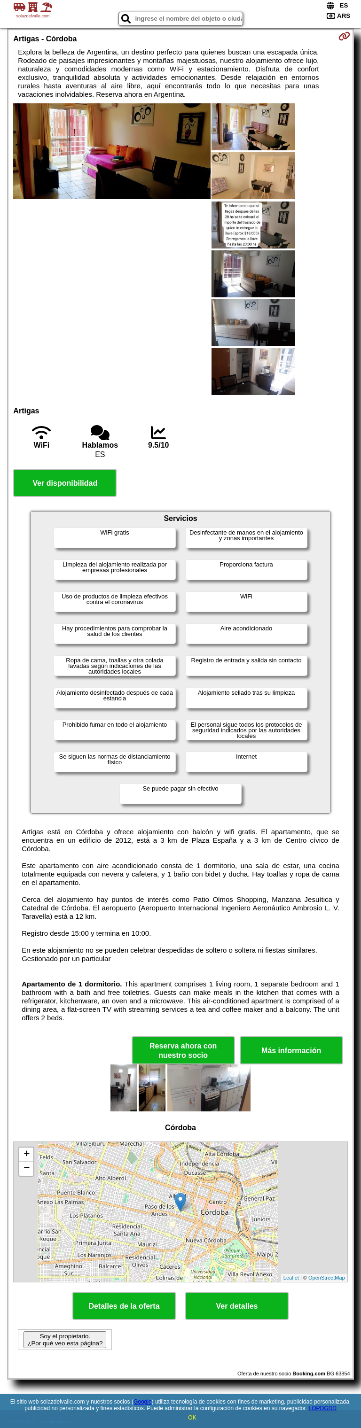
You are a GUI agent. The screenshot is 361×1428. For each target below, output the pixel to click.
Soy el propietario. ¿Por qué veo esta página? (64, 1340)
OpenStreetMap (326, 1278)
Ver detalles (237, 1306)
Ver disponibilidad (64, 483)
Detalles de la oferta (123, 1306)
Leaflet (291, 1278)
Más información (291, 1051)
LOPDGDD (323, 1408)
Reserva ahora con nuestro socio (183, 1050)
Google (142, 1401)
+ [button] (27, 1155)
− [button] (27, 1169)
